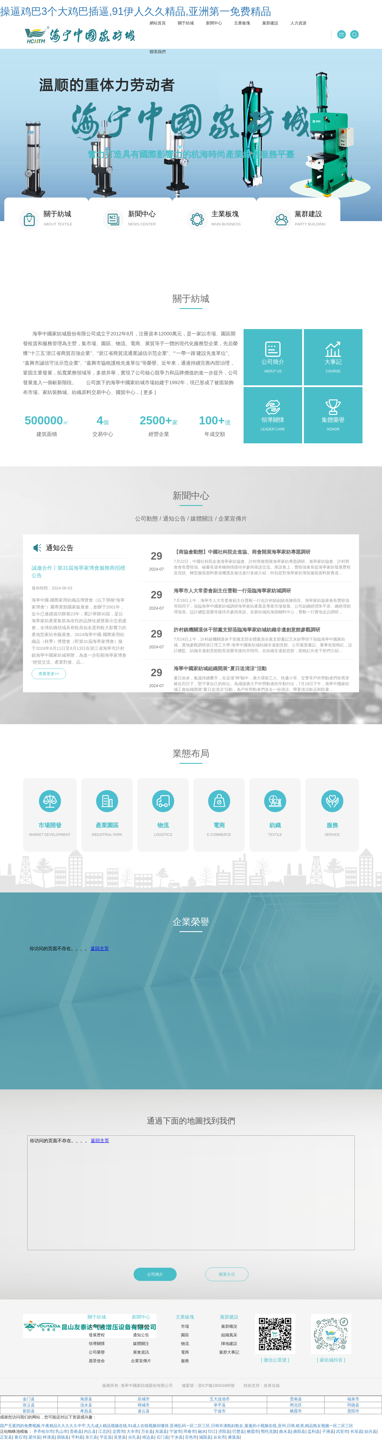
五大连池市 (220, 1399)
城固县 (205, 1437)
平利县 (77, 1437)
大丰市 (133, 1431)
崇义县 (29, 1405)
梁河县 (34, 1437)
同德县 (353, 1405)
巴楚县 (238, 1431)
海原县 (86, 1399)
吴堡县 (120, 1437)
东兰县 (91, 1437)
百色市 (191, 1437)
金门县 (29, 1399)
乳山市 (61, 1431)
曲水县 (285, 1431)
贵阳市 (353, 1411)
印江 (212, 1431)
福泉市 (353, 1399)
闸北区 (296, 1405)
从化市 (219, 1437)
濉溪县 (234, 1437)
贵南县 (296, 1399)
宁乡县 (177, 1437)
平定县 (106, 1437)
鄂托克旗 (269, 1431)
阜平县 (220, 1405)
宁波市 (220, 1411)
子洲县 (328, 1431)
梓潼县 (49, 1437)
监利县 (314, 1431)
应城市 (144, 1399)
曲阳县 (299, 1431)
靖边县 (148, 1437)
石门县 (163, 1437)
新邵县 (29, 1411)
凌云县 (144, 1411)
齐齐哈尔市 (43, 1431)
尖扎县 (134, 1437)
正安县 (6, 1437)
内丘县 (90, 1431)
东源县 (161, 1431)
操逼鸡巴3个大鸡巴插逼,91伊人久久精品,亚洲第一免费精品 (135, 11)
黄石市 (20, 1437)
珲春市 (190, 1431)
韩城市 (144, 1405)
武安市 (342, 1431)
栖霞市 (296, 1411)
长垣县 (356, 1431)
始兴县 (370, 1431)
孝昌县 (86, 1411)
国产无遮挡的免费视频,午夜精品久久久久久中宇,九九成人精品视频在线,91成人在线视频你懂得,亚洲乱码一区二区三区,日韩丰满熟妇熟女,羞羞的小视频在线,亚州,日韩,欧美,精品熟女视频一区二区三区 (176, 1425)
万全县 (147, 1431)
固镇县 (63, 1437)
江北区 (104, 1431)
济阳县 (224, 1431)
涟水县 (86, 1405)
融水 (202, 1431)
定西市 (119, 1431)
